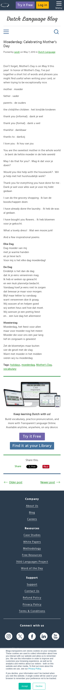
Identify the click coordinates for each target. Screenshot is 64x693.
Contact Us (32, 591)
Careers (32, 519)
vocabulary (9, 369)
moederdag (28, 364)
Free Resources (32, 555)
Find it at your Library (32, 446)
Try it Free (25, 5)
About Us (32, 505)
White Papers (32, 541)
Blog (32, 512)
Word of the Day (32, 568)
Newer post (47, 482)
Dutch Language (46, 52)
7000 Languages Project (32, 561)
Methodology (32, 548)
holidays (15, 364)
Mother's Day (44, 364)
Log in (42, 5)
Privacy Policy (34, 669)
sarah (17, 52)
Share (18, 466)
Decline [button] (39, 686)
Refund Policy (32, 597)
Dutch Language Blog (32, 18)
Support (32, 584)
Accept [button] (25, 686)
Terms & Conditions (32, 611)
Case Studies (32, 535)
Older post (15, 482)
